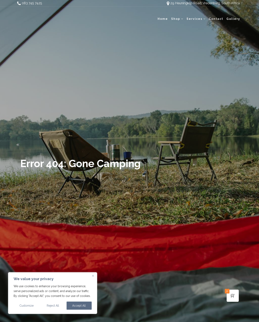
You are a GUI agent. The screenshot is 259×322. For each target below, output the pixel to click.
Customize (26, 305)
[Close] (92, 275)
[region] (52, 293)
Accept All (79, 305)
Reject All (53, 305)
